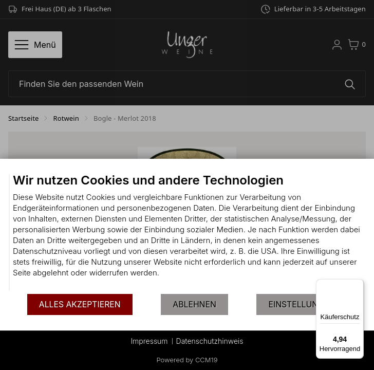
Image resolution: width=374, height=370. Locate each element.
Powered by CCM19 (187, 360)
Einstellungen (301, 304)
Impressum (148, 341)
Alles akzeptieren (80, 304)
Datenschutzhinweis (210, 341)
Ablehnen (194, 304)
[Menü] (357, 285)
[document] (187, 232)
